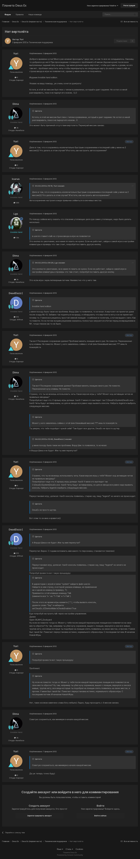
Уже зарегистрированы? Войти (102, 6)
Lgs (16, 213)
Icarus (16, 179)
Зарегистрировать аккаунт (39, 816)
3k (16, 128)
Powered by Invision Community (70, 855)
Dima (16, 103)
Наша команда (35, 14)
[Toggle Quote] (33, 111)
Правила (20, 14)
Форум (8, 15)
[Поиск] (110, 14)
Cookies (79, 849)
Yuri (22, 39)
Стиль (69, 849)
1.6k (16, 237)
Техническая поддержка (41, 42)
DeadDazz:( (16, 293)
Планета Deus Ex (14, 5)
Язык (60, 849)
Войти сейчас (100, 816)
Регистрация (129, 5)
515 (16, 317)
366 (16, 203)
